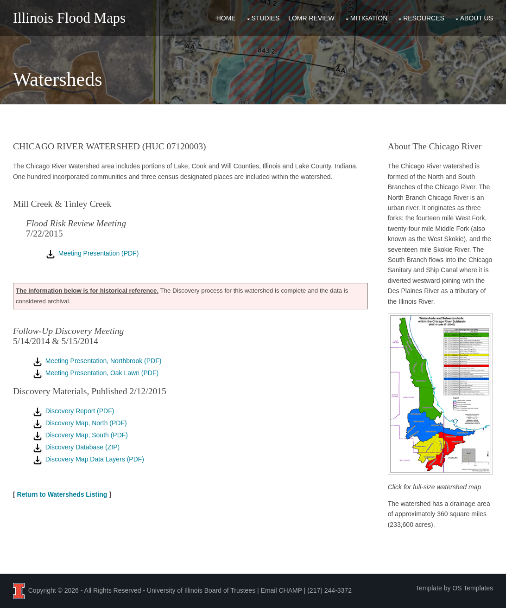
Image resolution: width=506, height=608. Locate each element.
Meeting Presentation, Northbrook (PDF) (96, 360)
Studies (266, 17)
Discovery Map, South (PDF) (79, 434)
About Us (476, 17)
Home (226, 17)
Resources (424, 17)
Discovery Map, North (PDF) (78, 422)
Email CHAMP (281, 589)
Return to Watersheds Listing (62, 494)
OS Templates (473, 587)
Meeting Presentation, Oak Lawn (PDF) (94, 372)
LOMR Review (312, 17)
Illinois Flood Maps (69, 18)
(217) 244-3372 (329, 589)
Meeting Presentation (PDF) (91, 252)
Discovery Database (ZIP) (75, 446)
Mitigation (369, 17)
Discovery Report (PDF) (72, 410)
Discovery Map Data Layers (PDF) (87, 458)
